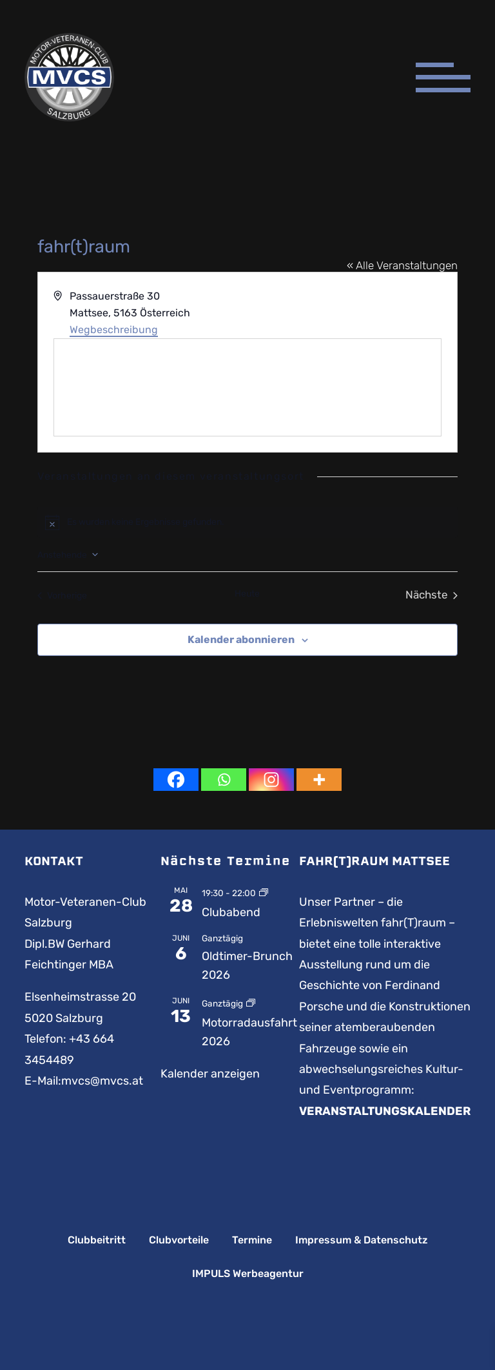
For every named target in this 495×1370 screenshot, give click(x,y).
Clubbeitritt (97, 1240)
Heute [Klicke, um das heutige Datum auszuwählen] (247, 593)
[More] (319, 779)
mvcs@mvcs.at (102, 1081)
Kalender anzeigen (210, 1074)
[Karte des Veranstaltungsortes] (247, 387)
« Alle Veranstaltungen (402, 265)
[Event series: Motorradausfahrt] (250, 1003)
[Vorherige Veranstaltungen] (62, 595)
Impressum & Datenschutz (361, 1240)
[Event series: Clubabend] (263, 892)
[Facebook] (176, 779)
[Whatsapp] (223, 779)
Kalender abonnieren (241, 639)
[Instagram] (271, 779)
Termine (252, 1240)
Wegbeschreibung (114, 329)
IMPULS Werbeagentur (248, 1274)
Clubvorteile (179, 1240)
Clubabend (231, 912)
